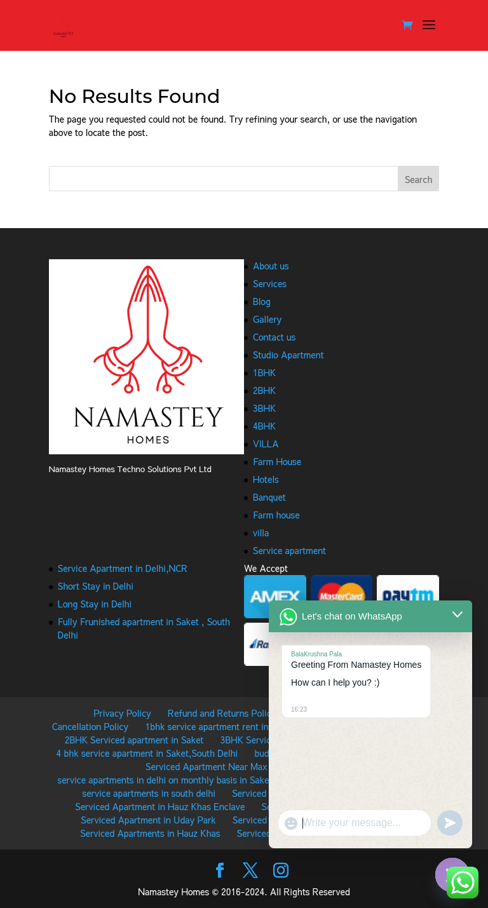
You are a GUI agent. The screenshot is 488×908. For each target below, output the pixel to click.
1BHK (264, 372)
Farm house (276, 514)
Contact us (274, 336)
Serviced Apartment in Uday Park (148, 819)
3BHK (264, 408)
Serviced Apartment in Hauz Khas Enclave (160, 806)
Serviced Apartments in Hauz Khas (150, 833)
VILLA (266, 443)
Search (419, 179)
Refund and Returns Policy (222, 713)
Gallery (267, 319)
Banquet (269, 497)
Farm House (277, 461)
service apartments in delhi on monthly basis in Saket (164, 779)
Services (270, 283)
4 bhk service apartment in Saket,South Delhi (147, 753)
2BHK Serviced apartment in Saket (134, 739)
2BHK (264, 390)
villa (261, 532)
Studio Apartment (288, 354)
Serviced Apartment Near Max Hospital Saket (237, 766)
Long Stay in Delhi (95, 603)
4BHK (264, 425)
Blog (262, 301)
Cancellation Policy (90, 726)
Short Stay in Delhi (95, 585)
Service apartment (289, 550)
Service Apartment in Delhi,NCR (122, 568)
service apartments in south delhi (148, 793)
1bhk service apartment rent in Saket (220, 726)
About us (271, 265)
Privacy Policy (122, 713)
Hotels (266, 479)
